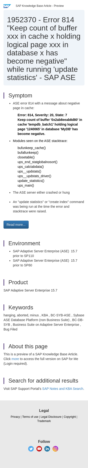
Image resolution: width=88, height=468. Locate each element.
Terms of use (30, 416)
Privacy (15, 416)
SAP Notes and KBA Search (62, 389)
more (15, 359)
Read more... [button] (16, 224)
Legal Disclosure (51, 416)
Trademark (44, 421)
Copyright (70, 416)
